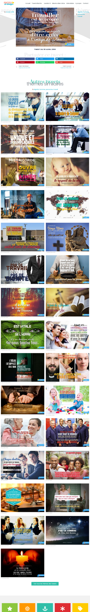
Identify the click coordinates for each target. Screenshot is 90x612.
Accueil (27, 3)
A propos (78, 3)
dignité (80, 12)
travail (80, 16)
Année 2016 (10, 12)
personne (81, 14)
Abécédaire (70, 3)
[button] (25, 59)
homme (86, 12)
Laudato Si (47, 3)
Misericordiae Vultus (58, 3)
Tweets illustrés (37, 3)
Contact (85, 3)
